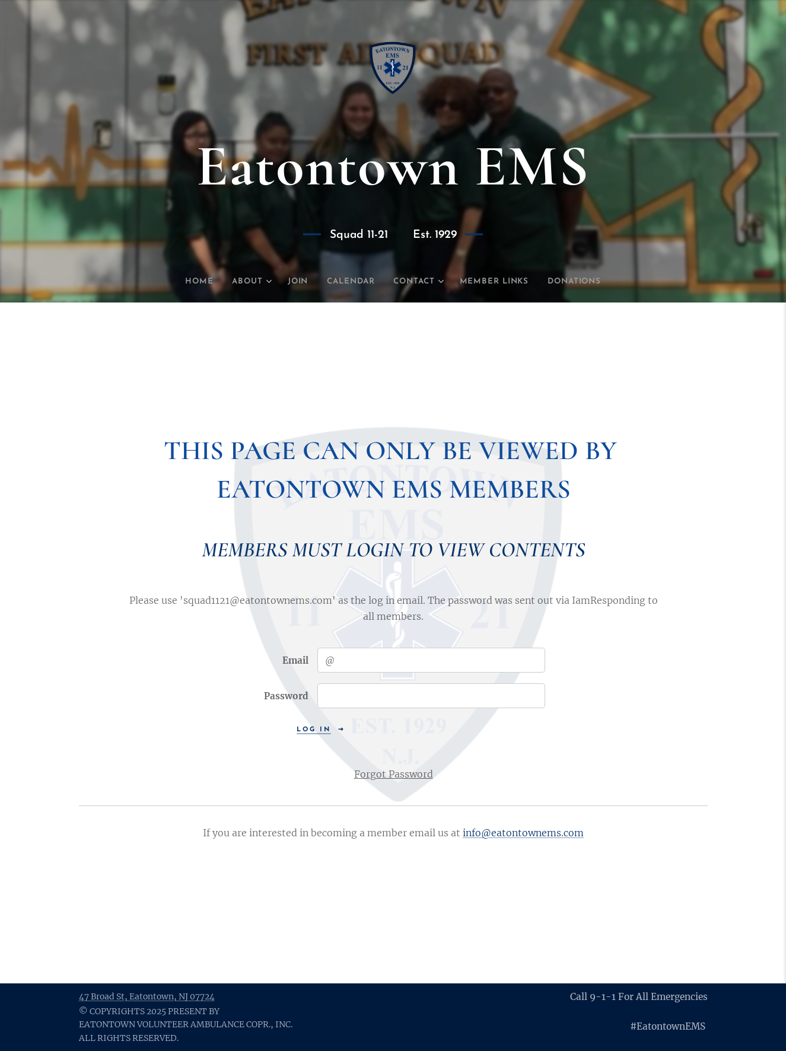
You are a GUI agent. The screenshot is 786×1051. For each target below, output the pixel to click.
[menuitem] (183, 282)
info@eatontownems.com (523, 833)
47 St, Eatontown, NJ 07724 (147, 996)
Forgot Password (393, 774)
